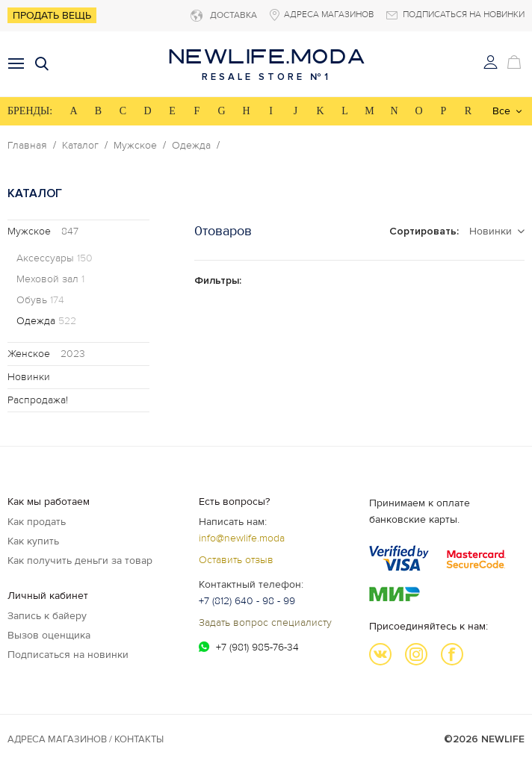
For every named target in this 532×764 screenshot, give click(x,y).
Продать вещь (52, 15)
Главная (27, 146)
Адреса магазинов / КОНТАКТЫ (85, 739)
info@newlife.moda (242, 538)
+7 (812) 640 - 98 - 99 (247, 600)
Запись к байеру (47, 615)
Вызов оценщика (48, 635)
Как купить (33, 541)
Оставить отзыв (236, 559)
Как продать (36, 521)
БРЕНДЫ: (29, 111)
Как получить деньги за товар (79, 560)
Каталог (80, 146)
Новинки (28, 376)
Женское (46, 353)
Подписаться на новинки (68, 654)
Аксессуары (54, 258)
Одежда (191, 146)
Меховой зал (50, 279)
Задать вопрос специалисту (265, 622)
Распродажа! (37, 400)
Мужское (135, 146)
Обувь (40, 300)
